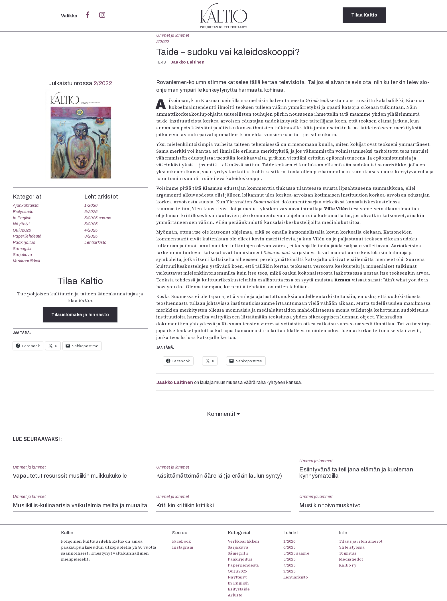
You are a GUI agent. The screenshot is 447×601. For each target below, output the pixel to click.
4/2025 (90, 230)
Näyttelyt (21, 224)
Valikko (69, 15)
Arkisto (235, 595)
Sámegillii (22, 248)
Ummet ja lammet (172, 35)
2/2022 (162, 41)
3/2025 (90, 236)
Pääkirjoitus (24, 242)
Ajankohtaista (25, 205)
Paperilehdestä (27, 236)
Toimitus (348, 553)
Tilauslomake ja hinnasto (80, 314)
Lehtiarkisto (95, 242)
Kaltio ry (347, 565)
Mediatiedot (351, 559)
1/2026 (90, 205)
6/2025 (90, 211)
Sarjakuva (22, 254)
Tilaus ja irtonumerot (361, 541)
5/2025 (90, 224)
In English (22, 218)
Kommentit (223, 414)
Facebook (181, 541)
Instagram (182, 547)
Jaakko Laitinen (187, 62)
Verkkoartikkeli (26, 261)
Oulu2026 (22, 230)
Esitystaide (23, 211)
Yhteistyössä (352, 547)
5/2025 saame (97, 218)
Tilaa (364, 15)
